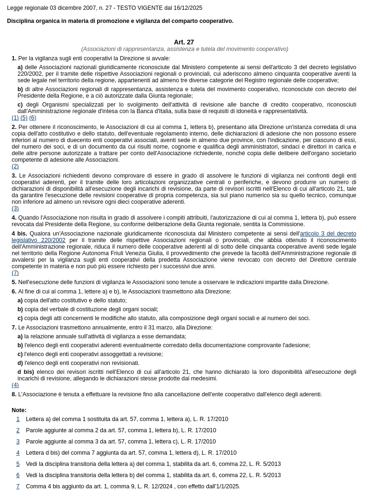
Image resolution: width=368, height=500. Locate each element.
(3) (15, 208)
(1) (15, 117)
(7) (15, 273)
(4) (15, 385)
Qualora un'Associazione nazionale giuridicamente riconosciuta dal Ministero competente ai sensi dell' (156, 233)
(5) (24, 117)
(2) (15, 166)
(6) (32, 117)
